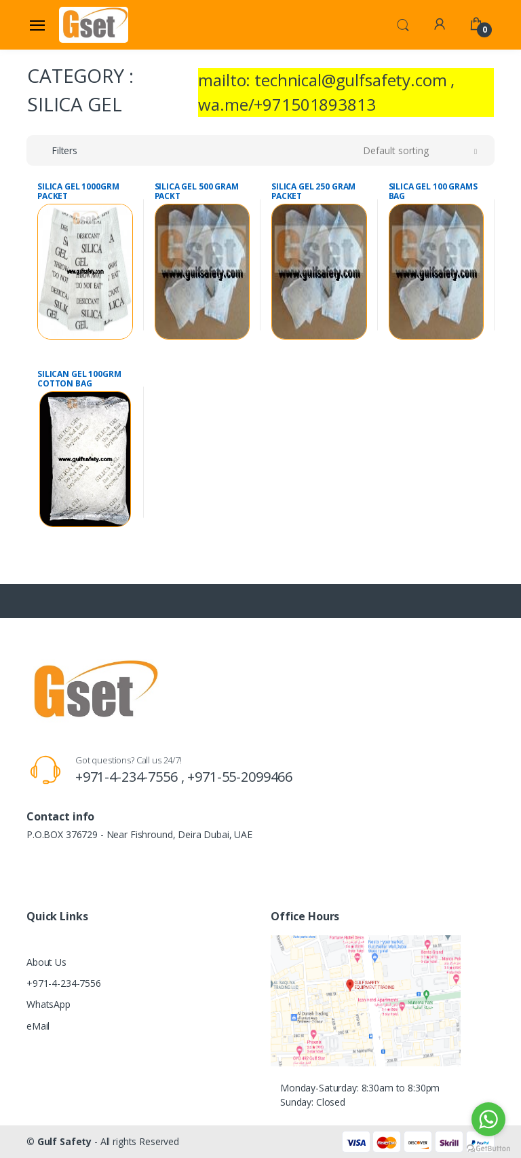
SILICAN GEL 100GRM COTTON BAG (79, 378)
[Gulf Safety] (93, 24)
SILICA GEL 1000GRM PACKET (78, 191)
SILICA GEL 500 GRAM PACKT (197, 191)
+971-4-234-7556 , (131, 776)
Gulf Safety (64, 1141)
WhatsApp (48, 1004)
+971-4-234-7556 (63, 983)
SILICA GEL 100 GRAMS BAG (433, 191)
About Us (46, 962)
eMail (38, 1025)
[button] (402, 24)
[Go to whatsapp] (488, 1119)
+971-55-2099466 (239, 776)
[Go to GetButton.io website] (488, 1144)
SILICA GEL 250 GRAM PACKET (313, 191)
